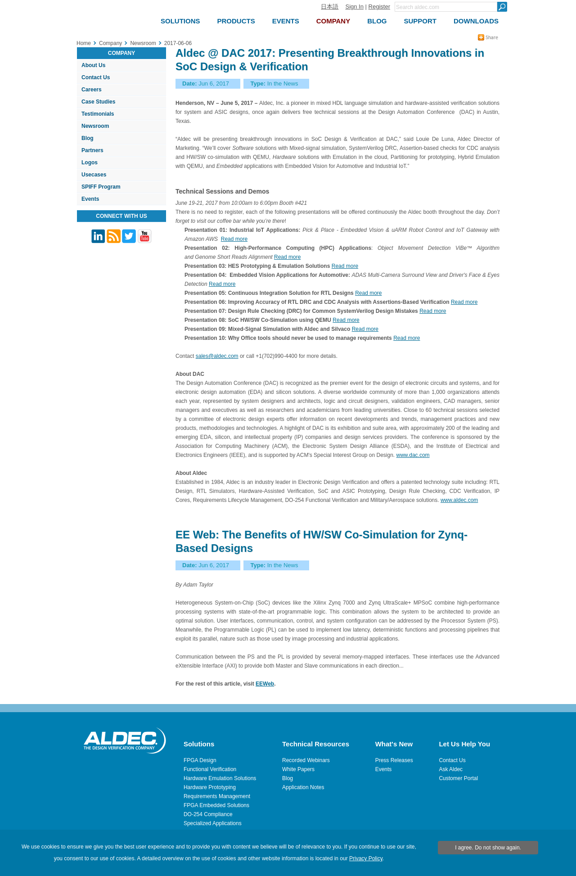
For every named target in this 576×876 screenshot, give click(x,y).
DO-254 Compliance (208, 814)
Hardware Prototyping (210, 787)
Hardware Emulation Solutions (220, 778)
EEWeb (265, 684)
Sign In (354, 6)
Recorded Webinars (306, 760)
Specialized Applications (213, 823)
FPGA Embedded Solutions (216, 805)
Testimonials (97, 114)
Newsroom (95, 126)
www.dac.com (413, 455)
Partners (92, 150)
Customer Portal (458, 778)
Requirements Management (217, 796)
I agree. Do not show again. (488, 847)
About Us (93, 65)
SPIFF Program (101, 187)
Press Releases (394, 760)
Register (379, 6)
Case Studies (98, 102)
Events (90, 199)
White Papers (298, 769)
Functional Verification (210, 769)
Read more (234, 239)
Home (83, 43)
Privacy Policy (365, 858)
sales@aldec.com (217, 356)
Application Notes (303, 787)
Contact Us (95, 77)
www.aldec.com (459, 500)
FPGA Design (200, 760)
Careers (91, 89)
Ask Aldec (451, 769)
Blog (87, 138)
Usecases (93, 175)
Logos (89, 162)
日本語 (329, 6)
